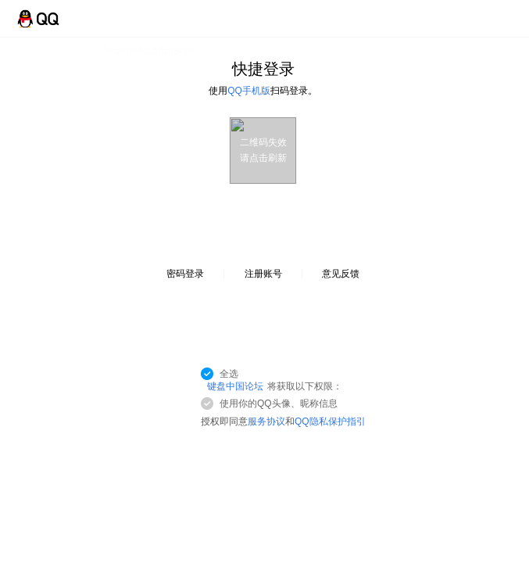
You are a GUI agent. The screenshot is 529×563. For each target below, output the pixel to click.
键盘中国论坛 (235, 386)
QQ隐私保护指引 (330, 421)
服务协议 (266, 421)
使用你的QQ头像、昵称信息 (279, 403)
